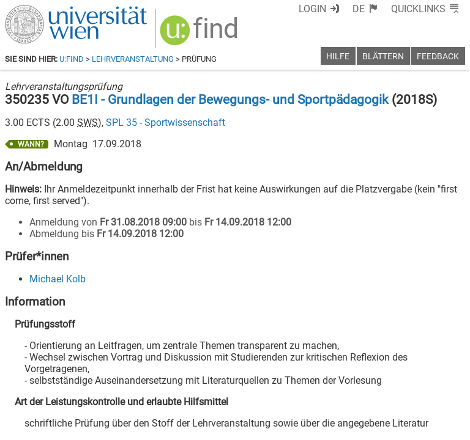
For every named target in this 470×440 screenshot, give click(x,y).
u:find (71, 59)
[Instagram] (445, 389)
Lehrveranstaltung (133, 59)
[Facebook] (327, 389)
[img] (200, 34)
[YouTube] (406, 389)
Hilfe (337, 56)
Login (312, 9)
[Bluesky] (366, 389)
